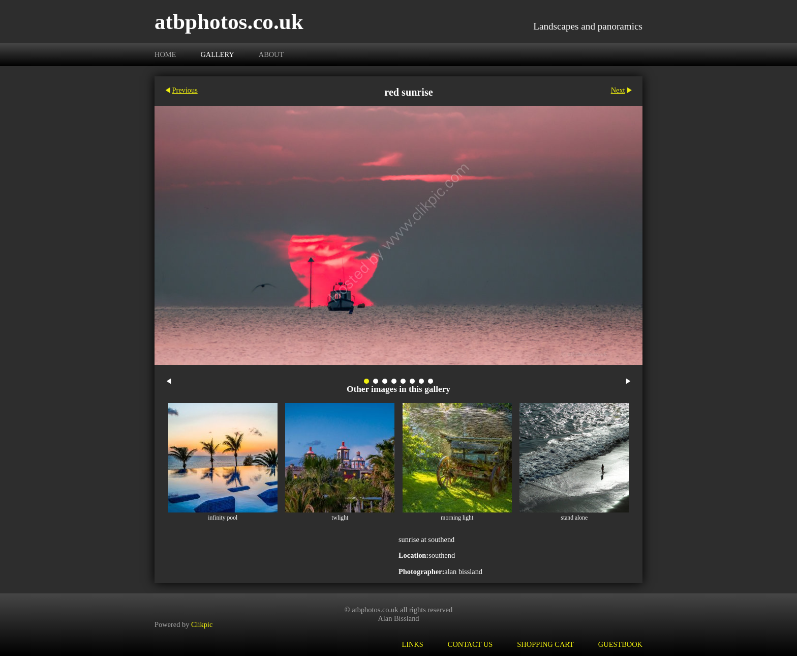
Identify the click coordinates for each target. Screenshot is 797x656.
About (271, 54)
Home (165, 54)
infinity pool (222, 518)
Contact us (470, 644)
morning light (457, 518)
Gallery (217, 54)
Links (412, 644)
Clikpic (201, 624)
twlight (339, 518)
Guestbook (620, 644)
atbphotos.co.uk (229, 22)
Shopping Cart (545, 644)
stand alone (574, 518)
